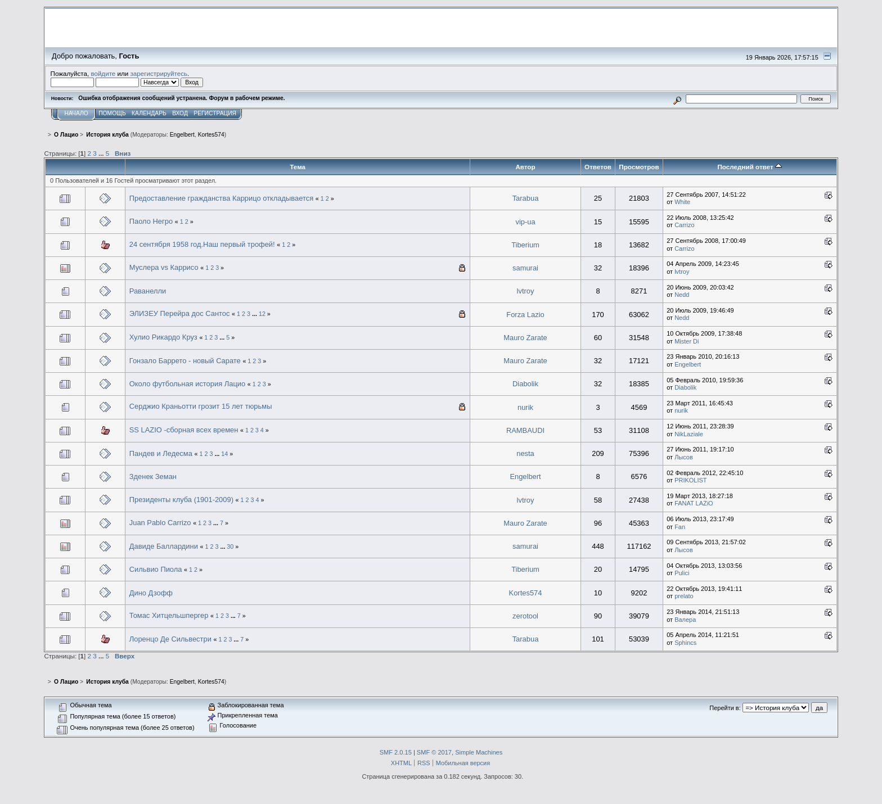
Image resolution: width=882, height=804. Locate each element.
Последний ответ (749, 166)
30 (230, 546)
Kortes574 (211, 135)
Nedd (681, 294)
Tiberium (525, 245)
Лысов (683, 457)
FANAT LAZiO (693, 503)
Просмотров (639, 166)
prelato (684, 596)
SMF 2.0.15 (396, 752)
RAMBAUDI (525, 430)
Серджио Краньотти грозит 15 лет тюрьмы (200, 406)
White (682, 201)
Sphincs (685, 642)
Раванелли (147, 291)
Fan (679, 526)
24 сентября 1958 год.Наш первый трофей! (202, 244)
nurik (525, 407)
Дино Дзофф (151, 593)
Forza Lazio (525, 314)
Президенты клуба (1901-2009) (181, 499)
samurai (525, 268)
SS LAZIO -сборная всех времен (183, 430)
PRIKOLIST (690, 480)
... (102, 153)
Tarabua (525, 198)
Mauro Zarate (525, 337)
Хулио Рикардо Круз (164, 337)
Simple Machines (478, 752)
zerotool (525, 616)
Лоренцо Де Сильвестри (170, 639)
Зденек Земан (153, 476)
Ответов (597, 166)
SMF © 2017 (434, 752)
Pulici (681, 573)
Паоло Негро (151, 221)
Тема (297, 166)
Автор (525, 166)
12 (262, 313)
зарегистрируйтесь (158, 73)
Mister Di (686, 341)
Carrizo (684, 225)
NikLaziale (688, 434)
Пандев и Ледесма (160, 453)
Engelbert (182, 135)
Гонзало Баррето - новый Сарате (185, 360)
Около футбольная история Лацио (187, 384)
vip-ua (525, 222)
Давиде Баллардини (164, 546)
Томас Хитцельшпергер (169, 615)
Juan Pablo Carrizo (160, 522)
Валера (685, 619)
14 (224, 453)
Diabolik (525, 384)
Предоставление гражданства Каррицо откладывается (221, 198)
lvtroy (681, 271)
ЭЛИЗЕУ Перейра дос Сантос (179, 313)
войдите (103, 73)
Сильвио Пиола (155, 569)
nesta (525, 453)
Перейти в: (724, 707)
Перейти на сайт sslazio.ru (767, 42)
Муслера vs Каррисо (164, 267)
